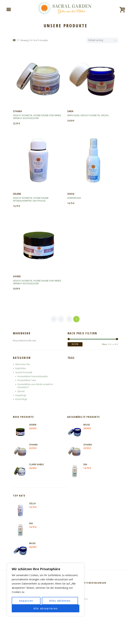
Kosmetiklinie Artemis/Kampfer (31, 199)
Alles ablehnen (60, 600)
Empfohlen (73, 115)
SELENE (17, 193)
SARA (70, 111)
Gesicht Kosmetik (22, 115)
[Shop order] (102, 40)
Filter (75, 344)
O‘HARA (17, 111)
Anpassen (26, 600)
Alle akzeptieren (45, 608)
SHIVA (70, 193)
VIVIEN (16, 276)
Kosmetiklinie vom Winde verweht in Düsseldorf (37, 117)
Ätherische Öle (22, 364)
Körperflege (74, 197)
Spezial (105, 115)
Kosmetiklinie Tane (27, 380)
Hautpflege (39, 200)
